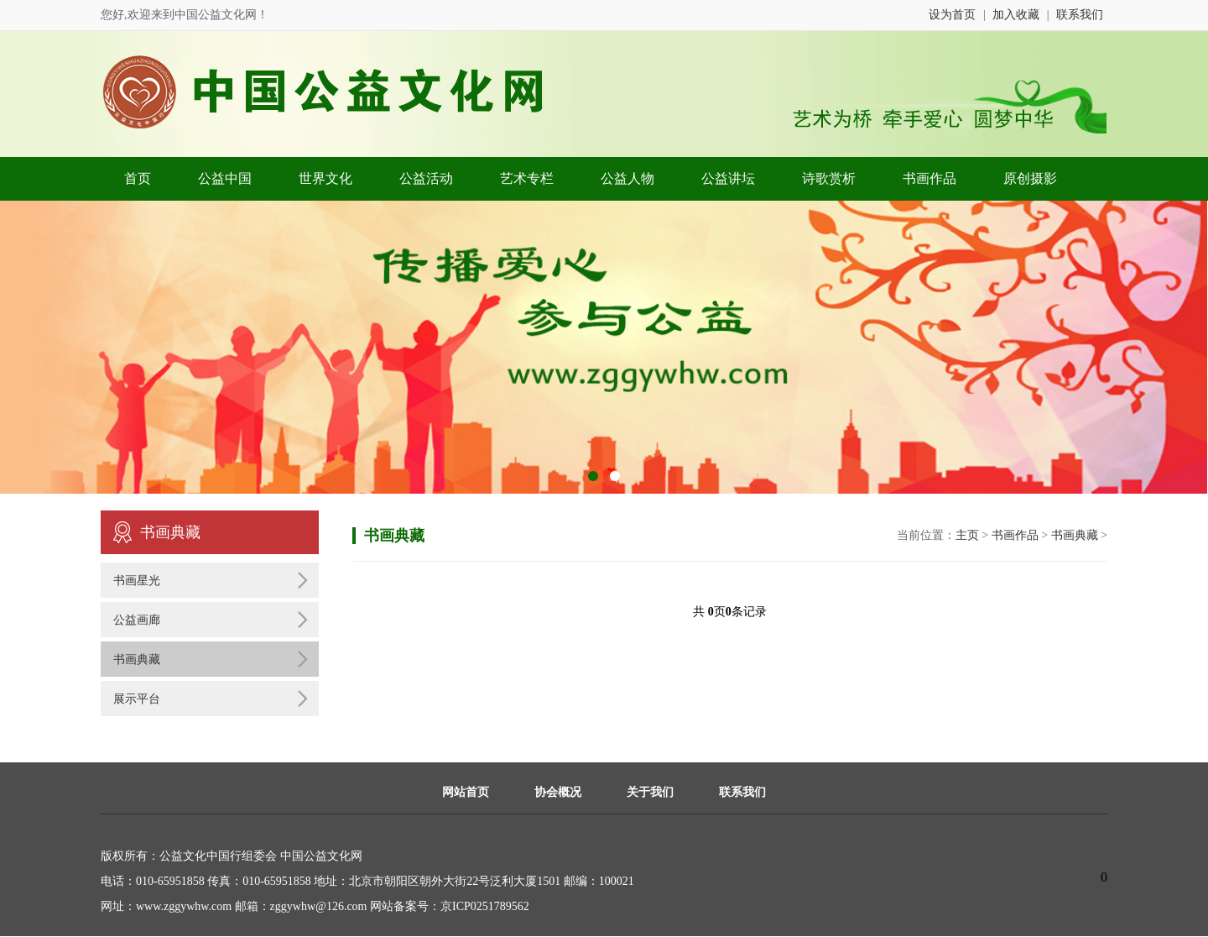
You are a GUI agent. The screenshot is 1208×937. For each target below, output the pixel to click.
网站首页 (465, 792)
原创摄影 (1030, 178)
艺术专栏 (527, 178)
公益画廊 (136, 620)
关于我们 (650, 792)
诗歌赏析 (829, 178)
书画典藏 (136, 659)
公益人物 (627, 178)
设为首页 (952, 14)
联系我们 (1079, 14)
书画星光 (136, 580)
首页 (137, 178)
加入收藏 (1015, 14)
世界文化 (325, 178)
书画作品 (929, 178)
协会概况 (557, 792)
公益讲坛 (728, 178)
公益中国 (225, 178)
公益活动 (426, 178)
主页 (967, 535)
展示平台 (136, 699)
